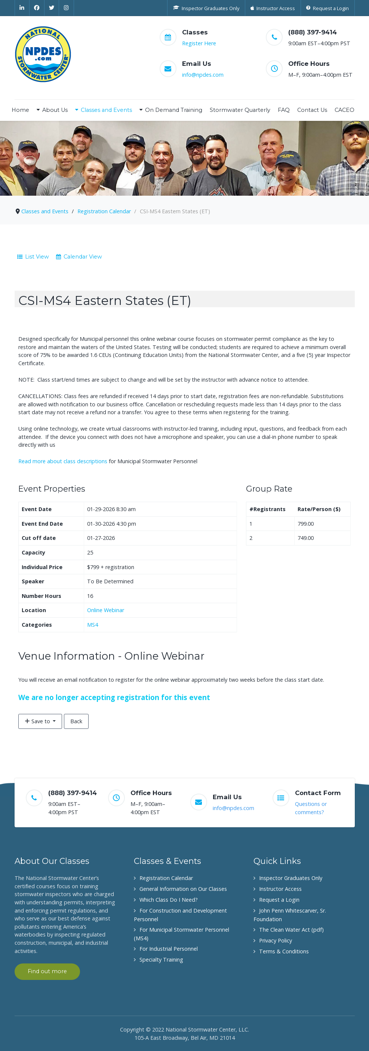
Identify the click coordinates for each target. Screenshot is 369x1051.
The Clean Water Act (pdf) (291, 929)
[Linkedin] (22, 8)
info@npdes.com (203, 74)
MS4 (92, 624)
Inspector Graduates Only (290, 878)
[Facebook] (37, 8)
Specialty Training (161, 959)
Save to (38, 721)
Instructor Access (280, 888)
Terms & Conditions (284, 951)
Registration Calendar (166, 878)
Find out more (47, 971)
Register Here (199, 43)
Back (76, 721)
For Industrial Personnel (168, 948)
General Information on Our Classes (183, 888)
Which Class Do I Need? (168, 899)
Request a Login (279, 899)
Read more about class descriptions (62, 461)
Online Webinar (105, 610)
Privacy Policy (275, 940)
